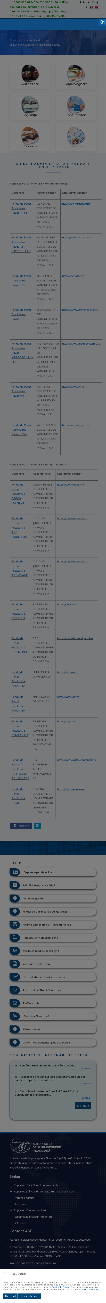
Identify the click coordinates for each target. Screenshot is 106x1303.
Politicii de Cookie (61, 1287)
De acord (10, 1296)
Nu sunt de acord (29, 1296)
